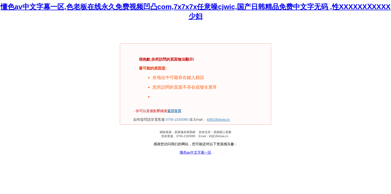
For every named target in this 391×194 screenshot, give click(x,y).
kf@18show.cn (218, 119)
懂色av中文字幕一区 (195, 152)
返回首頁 (174, 111)
